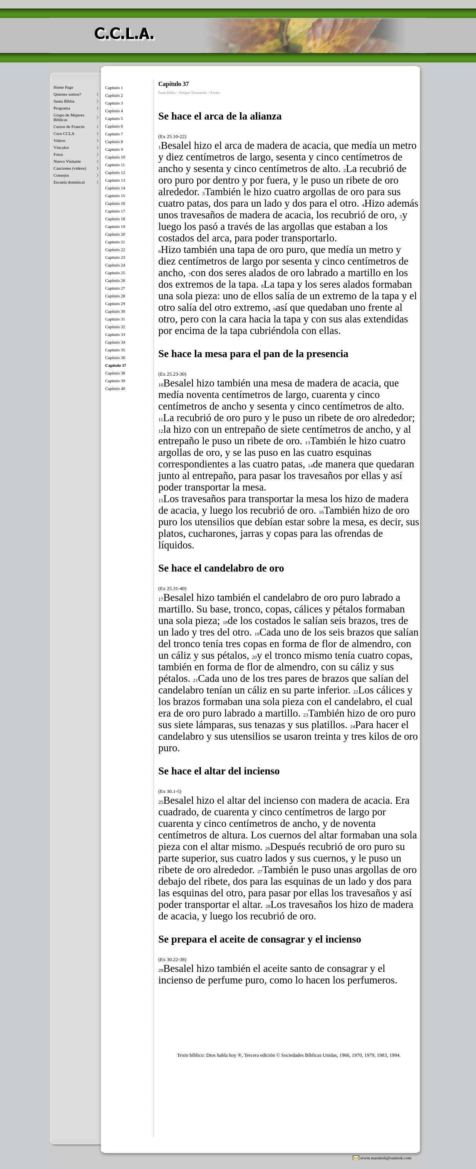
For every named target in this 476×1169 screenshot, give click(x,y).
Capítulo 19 (115, 226)
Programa (62, 108)
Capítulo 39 (115, 380)
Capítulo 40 (115, 388)
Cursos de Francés (69, 126)
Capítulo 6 (114, 126)
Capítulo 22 (115, 249)
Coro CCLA (64, 133)
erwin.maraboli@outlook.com (385, 1158)
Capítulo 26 (115, 280)
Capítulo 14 (115, 188)
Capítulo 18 (115, 218)
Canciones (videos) (70, 168)
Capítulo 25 (115, 272)
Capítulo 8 (114, 141)
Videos (59, 140)
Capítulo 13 (115, 180)
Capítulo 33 (115, 334)
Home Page (63, 87)
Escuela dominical (69, 182)
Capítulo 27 (115, 288)
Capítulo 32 (115, 326)
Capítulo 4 (114, 110)
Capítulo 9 (114, 149)
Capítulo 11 (115, 164)
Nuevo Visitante (67, 161)
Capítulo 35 (115, 349)
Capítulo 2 (114, 95)
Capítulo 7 (114, 134)
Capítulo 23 (115, 257)
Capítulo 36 (115, 357)
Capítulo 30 (115, 311)
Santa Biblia (64, 101)
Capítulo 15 (115, 195)
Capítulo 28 (115, 296)
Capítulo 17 (115, 211)
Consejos (61, 175)
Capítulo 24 (115, 265)
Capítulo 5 (114, 118)
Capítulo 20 (115, 234)
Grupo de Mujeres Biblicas (69, 117)
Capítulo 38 (115, 373)
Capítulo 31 (115, 319)
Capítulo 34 (115, 342)
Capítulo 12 (115, 172)
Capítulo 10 (115, 157)
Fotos (58, 154)
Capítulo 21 (115, 242)
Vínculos (61, 147)
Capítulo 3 (114, 103)
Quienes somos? (67, 94)
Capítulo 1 (114, 87)
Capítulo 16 (115, 203)
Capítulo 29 (115, 303)
